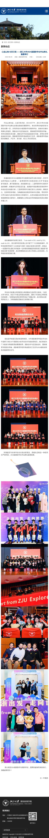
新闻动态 (17, 35)
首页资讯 (10, 35)
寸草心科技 (13, 830)
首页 (5, 35)
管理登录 (21, 830)
